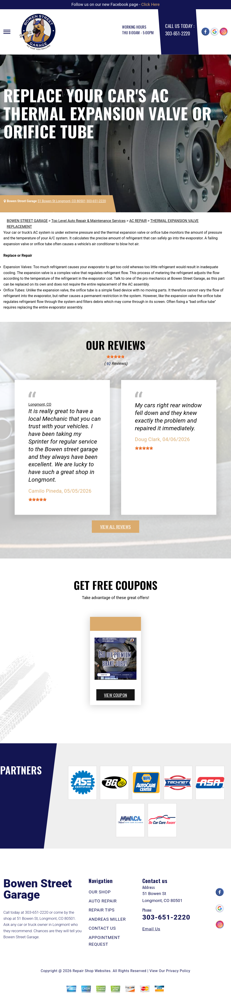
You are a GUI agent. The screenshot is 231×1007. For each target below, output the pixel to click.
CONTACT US (102, 928)
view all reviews (115, 526)
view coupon (115, 695)
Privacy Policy (178, 971)
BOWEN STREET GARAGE (27, 221)
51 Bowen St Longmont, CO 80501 (62, 201)
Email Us (151, 929)
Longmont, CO (39, 404)
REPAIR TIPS (102, 910)
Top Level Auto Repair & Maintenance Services (88, 221)
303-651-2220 (177, 33)
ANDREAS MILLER (107, 919)
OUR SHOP (100, 892)
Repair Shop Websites (92, 971)
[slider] (115, 356)
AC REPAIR (138, 221)
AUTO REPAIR (103, 901)
